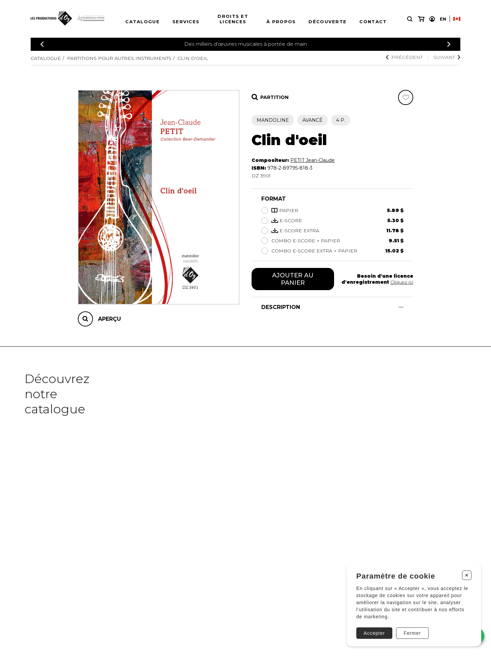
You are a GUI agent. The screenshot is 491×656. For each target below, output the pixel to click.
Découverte (327, 21)
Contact (373, 21)
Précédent (404, 57)
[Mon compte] (432, 19)
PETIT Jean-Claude (312, 160)
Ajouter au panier (293, 279)
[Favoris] (405, 97)
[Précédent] (42, 44)
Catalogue (142, 21)
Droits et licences (233, 18)
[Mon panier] (421, 19)
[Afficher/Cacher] (400, 307)
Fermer (412, 633)
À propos (281, 21)
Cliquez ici (401, 282)
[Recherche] (410, 19)
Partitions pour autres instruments (119, 58)
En (443, 19)
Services (185, 21)
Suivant (446, 57)
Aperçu (109, 319)
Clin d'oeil (192, 58)
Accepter (374, 633)
